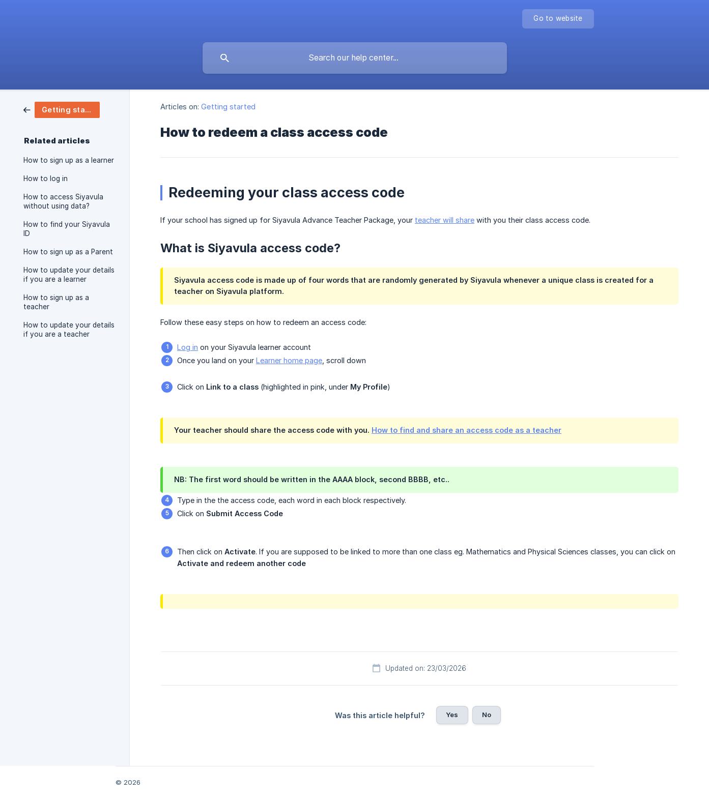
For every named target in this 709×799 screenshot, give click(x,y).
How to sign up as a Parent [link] (68, 252)
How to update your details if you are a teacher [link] (69, 329)
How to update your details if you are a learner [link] (69, 274)
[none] (557, 18)
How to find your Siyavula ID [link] (66, 229)
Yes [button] (452, 715)
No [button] (486, 715)
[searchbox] (355, 58)
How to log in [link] (45, 178)
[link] (61, 109)
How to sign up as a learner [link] (68, 160)
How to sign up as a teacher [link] (56, 302)
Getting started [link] (228, 106)
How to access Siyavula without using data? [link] (63, 201)
